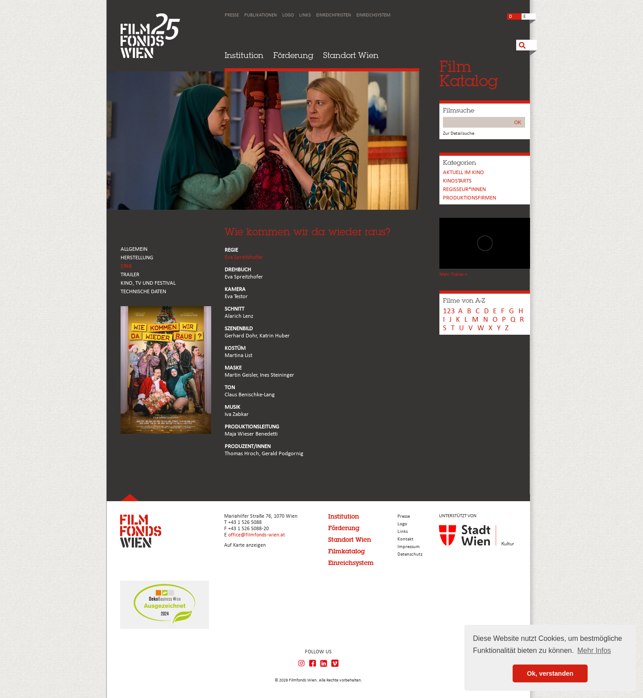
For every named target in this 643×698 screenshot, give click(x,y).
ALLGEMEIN (134, 249)
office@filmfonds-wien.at (256, 535)
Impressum (408, 546)
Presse (232, 15)
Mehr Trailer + (453, 274)
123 (449, 311)
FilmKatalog (468, 73)
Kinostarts (457, 181)
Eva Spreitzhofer (244, 257)
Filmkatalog (346, 551)
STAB (126, 266)
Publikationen (260, 15)
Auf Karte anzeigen (245, 545)
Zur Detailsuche (458, 133)
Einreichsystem (373, 15)
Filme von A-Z (464, 300)
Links (305, 15)
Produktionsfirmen (469, 198)
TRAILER (130, 275)
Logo (288, 15)
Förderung (293, 55)
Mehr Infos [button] (594, 650)
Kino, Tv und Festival (148, 283)
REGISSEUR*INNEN (464, 189)
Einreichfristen (333, 15)
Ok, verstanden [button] (550, 673)
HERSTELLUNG (137, 258)
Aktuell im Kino (463, 172)
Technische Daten (143, 292)
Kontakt (405, 539)
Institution (244, 55)
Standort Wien (351, 55)
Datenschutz (409, 554)
